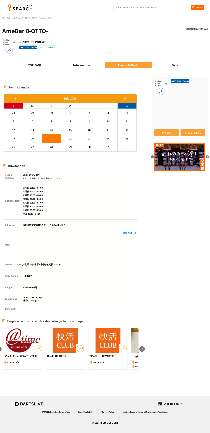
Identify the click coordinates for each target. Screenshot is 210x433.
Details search (18, 18)
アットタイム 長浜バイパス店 (20, 356)
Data (175, 65)
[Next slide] (142, 349)
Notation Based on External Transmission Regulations (145, 412)
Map (7, 244)
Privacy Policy (108, 412)
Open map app (129, 233)
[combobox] (151, 7)
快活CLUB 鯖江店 (57, 356)
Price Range (11, 275)
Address (9, 225)
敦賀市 (34, 18)
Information (81, 65)
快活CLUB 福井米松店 (102, 356)
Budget (9, 287)
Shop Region (171, 403)
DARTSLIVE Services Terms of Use (56, 412)
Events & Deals (128, 65)
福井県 (27, 18)
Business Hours (13, 200)
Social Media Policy (86, 412)
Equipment (11, 298)
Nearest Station (13, 264)
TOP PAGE (6, 18)
